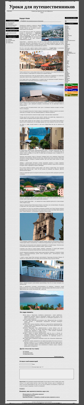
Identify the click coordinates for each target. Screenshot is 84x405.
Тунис (66, 70)
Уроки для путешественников (42, 6)
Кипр (66, 55)
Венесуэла (67, 37)
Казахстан (67, 54)
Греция (66, 41)
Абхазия (66, 25)
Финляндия (67, 73)
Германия (67, 39)
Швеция (66, 79)
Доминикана (67, 44)
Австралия (67, 26)
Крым (66, 57)
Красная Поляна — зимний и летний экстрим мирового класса (41, 397)
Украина (66, 72)
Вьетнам (66, 38)
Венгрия (66, 36)
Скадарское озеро (11, 40)
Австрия (66, 27)
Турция (66, 71)
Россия (66, 67)
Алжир (66, 29)
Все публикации (11, 22)
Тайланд (66, 69)
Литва (66, 59)
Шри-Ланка (67, 80)
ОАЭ (66, 64)
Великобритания (68, 35)
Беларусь (67, 31)
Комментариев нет (58, 356)
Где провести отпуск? (29, 395)
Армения (67, 30)
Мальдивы (67, 60)
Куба (66, 58)
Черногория (67, 76)
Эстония (66, 81)
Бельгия (66, 32)
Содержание (10, 23)
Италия (66, 53)
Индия (66, 47)
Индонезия (67, 49)
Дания (66, 43)
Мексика (66, 62)
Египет (66, 45)
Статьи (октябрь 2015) (12, 24)
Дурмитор (10, 39)
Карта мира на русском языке (11, 33)
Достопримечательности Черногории (35, 20)
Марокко (67, 61)
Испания (66, 51)
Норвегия (67, 63)
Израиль (66, 46)
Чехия (66, 77)
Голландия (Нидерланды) (70, 40)
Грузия (66, 42)
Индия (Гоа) (67, 48)
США (66, 68)
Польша (66, 65)
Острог (9, 41)
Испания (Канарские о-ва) (70, 52)
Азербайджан (67, 28)
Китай (66, 56)
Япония (66, 82)
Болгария (67, 33)
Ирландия (67, 50)
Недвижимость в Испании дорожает (33, 394)
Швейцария (67, 78)
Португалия (67, 66)
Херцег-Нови (10, 42)
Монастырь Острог (28, 354)
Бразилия (67, 34)
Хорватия (67, 75)
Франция (67, 74)
